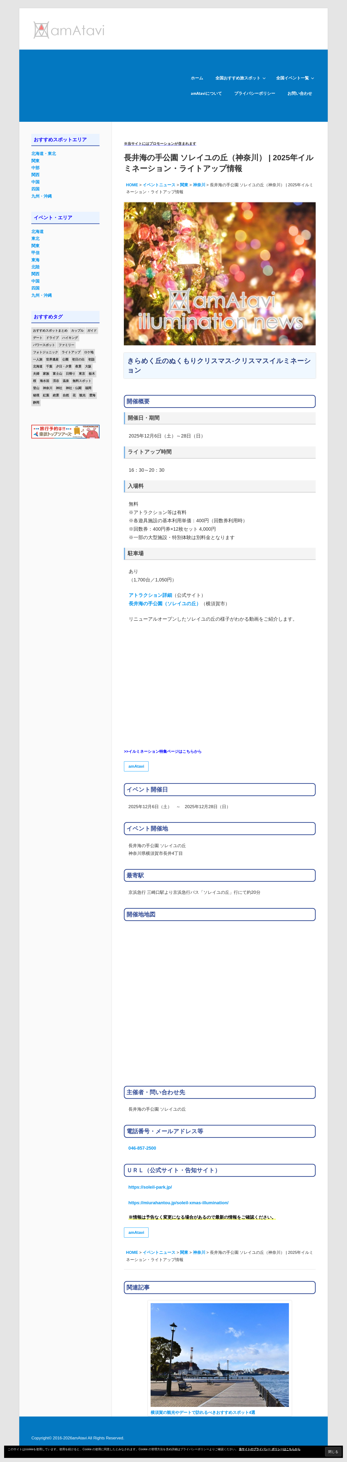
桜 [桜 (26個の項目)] (34, 381)
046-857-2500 (142, 1148)
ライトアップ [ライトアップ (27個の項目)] (71, 352)
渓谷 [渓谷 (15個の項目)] (56, 381)
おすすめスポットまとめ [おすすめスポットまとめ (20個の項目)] (50, 330)
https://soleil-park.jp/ (150, 1187)
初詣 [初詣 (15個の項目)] (91, 359)
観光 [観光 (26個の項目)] (82, 395)
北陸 (35, 267)
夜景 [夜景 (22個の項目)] (78, 366)
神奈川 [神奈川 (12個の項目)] (47, 388)
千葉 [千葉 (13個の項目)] (49, 366)
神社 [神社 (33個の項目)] (59, 388)
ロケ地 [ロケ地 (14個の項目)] (88, 352)
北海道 (37, 231)
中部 (35, 168)
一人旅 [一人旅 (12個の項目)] (37, 359)
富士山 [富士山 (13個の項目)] (57, 373)
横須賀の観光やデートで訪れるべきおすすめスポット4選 (203, 1412)
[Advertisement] (102, 85)
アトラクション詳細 (150, 595)
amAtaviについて (206, 93)
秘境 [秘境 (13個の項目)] (36, 395)
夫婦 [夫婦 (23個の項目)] (36, 373)
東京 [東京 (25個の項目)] (82, 373)
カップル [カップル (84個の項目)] (77, 330)
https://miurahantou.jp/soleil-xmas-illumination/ (178, 1202)
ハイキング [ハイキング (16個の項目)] (70, 338)
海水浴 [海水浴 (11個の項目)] (44, 381)
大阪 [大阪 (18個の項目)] (88, 366)
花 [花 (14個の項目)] (74, 395)
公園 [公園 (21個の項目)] (65, 359)
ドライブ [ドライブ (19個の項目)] (52, 338)
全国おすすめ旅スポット (240, 77)
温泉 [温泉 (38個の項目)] (66, 381)
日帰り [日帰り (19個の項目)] (70, 373)
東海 (35, 260)
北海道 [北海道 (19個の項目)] (37, 366)
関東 (35, 161)
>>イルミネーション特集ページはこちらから (163, 751)
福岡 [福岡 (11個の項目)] (88, 388)
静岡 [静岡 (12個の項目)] (36, 402)
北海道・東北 (43, 153)
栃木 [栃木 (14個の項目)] (92, 373)
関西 (35, 175)
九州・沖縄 (41, 196)
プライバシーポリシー (254, 93)
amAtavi (136, 766)
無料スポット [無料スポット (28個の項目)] (82, 381)
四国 (35, 189)
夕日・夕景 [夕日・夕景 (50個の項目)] (64, 366)
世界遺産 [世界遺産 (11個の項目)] (52, 359)
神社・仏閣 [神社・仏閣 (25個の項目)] (73, 388)
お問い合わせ (299, 93)
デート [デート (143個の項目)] (37, 338)
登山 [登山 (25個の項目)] (36, 388)
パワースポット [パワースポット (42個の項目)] (44, 345)
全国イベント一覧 (295, 77)
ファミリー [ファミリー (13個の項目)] (66, 345)
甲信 (35, 253)
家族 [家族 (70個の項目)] (46, 373)
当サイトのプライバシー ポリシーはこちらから (269, 1449)
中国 (35, 182)
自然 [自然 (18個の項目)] (66, 395)
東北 (35, 238)
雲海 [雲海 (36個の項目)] (92, 395)
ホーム (197, 77)
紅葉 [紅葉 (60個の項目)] (46, 395)
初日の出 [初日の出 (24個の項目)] (78, 359)
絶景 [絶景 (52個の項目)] (56, 395)
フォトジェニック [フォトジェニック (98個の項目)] (45, 352)
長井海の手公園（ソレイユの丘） (165, 603)
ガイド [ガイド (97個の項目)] (92, 330)
